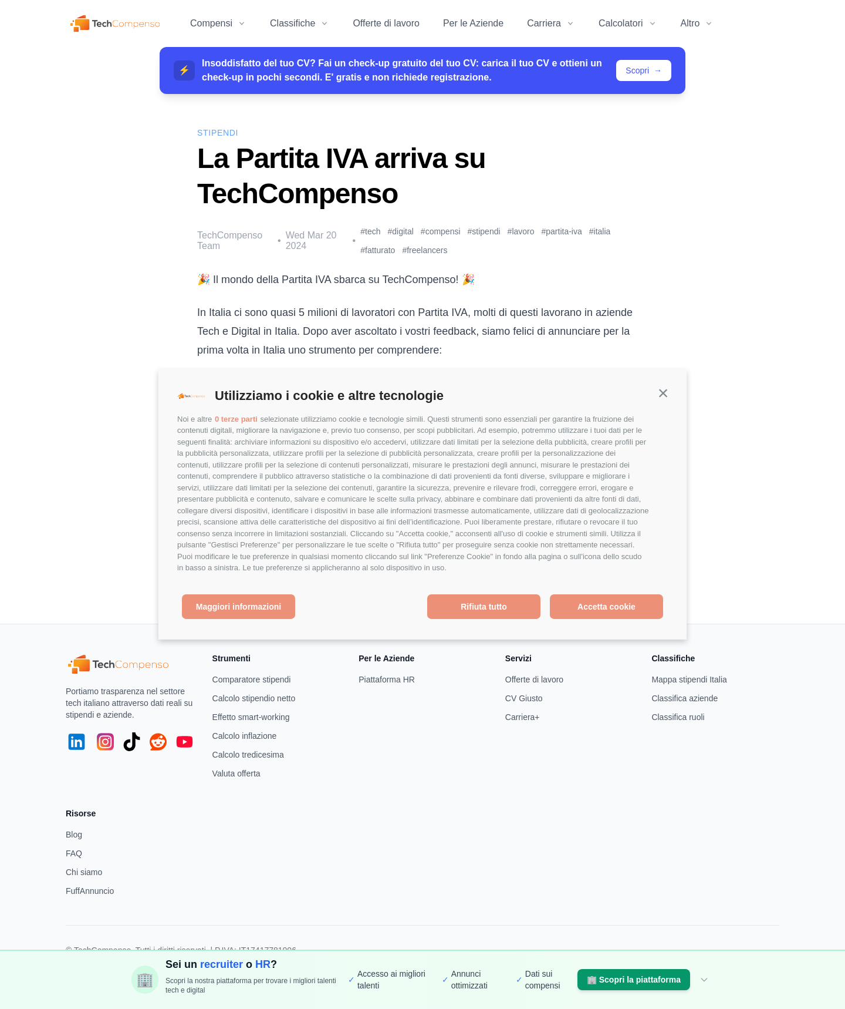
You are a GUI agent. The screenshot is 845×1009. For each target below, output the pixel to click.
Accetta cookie (606, 606)
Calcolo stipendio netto (254, 698)
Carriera (551, 23)
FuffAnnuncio (90, 891)
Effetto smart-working (251, 717)
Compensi (218, 23)
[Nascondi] (704, 979)
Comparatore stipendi (251, 679)
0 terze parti (236, 419)
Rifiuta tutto (484, 606)
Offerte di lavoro (386, 23)
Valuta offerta (236, 773)
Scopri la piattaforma (634, 980)
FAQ (74, 853)
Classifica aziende (684, 698)
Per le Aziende (473, 23)
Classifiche (299, 23)
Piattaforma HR (387, 679)
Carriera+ (522, 717)
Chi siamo (84, 872)
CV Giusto (524, 698)
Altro (697, 23)
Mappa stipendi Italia (688, 679)
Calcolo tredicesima (248, 754)
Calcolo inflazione (244, 736)
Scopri (644, 70)
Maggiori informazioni (238, 606)
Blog (74, 834)
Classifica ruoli (677, 717)
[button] (663, 393)
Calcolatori (628, 23)
